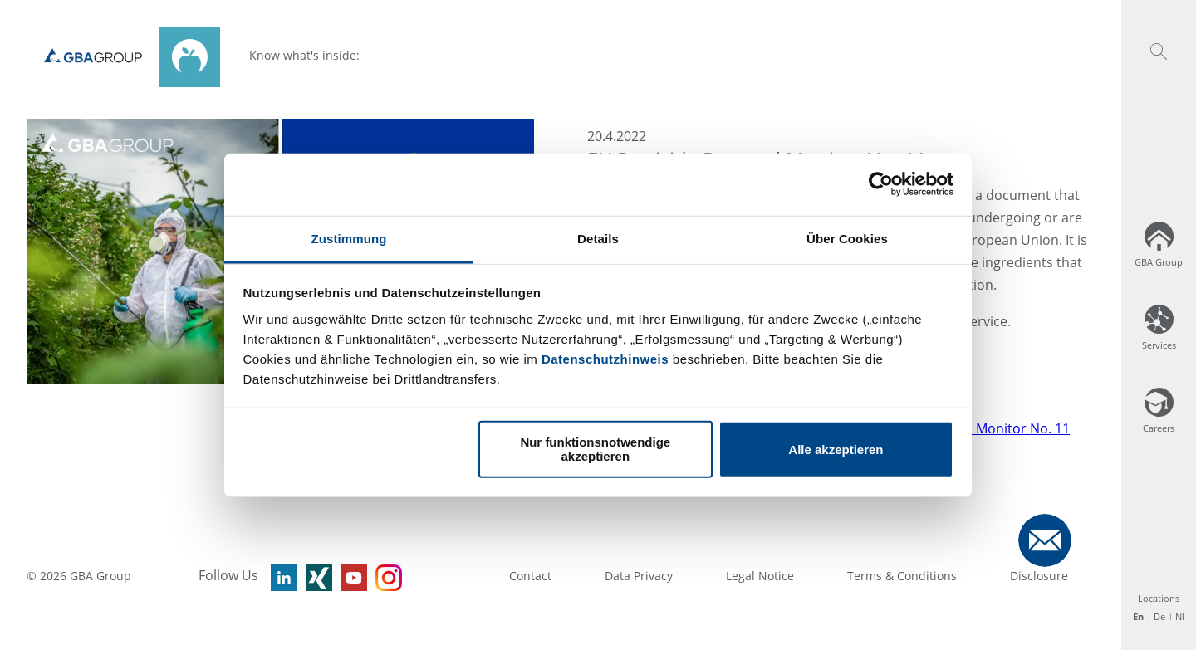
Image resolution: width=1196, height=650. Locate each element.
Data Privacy (639, 576)
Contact (530, 576)
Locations (1158, 598)
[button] (1158, 51)
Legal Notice (760, 576)
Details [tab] (598, 238)
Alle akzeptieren (835, 449)
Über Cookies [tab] (847, 238)
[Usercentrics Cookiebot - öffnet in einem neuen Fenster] (880, 184)
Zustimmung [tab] (349, 238)
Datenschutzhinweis (605, 358)
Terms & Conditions (902, 576)
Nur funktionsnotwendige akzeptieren (595, 449)
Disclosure (1039, 576)
